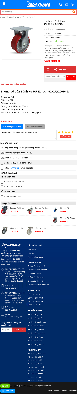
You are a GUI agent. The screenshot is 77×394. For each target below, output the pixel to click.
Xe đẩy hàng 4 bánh (36, 318)
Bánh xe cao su (34, 294)
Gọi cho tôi (71, 78)
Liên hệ (31, 253)
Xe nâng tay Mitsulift (36, 370)
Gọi (5, 386)
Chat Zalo (7, 391)
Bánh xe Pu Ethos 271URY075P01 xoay (17, 208)
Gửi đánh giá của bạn (12, 127)
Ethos (58, 37)
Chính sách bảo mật (36, 277)
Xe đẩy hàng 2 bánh (36, 314)
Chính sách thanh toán (37, 266)
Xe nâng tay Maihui (35, 364)
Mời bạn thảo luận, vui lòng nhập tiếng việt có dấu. (29, 135)
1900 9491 (15, 168)
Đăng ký (19, 330)
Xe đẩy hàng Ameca (36, 326)
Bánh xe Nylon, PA (35, 301)
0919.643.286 (10, 197)
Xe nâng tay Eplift (35, 360)
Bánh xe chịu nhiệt (35, 298)
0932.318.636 (11, 187)
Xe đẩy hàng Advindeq (37, 322)
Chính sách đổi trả (35, 273)
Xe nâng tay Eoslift (35, 357)
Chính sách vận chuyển (37, 270)
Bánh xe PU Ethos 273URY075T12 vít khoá (42, 208)
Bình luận (60, 30)
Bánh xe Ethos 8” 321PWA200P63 (41, 228)
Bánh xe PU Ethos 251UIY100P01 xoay (17, 228)
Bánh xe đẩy (15, 17)
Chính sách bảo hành (36, 281)
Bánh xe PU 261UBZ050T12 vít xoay (67, 208)
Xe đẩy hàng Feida (35, 337)
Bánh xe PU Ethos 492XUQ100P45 (67, 218)
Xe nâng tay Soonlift (36, 380)
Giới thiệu (32, 249)
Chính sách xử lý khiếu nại (38, 285)
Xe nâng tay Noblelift (36, 374)
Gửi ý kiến (66, 136)
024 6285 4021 (11, 288)
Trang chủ (4, 17)
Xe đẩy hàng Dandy (36, 329)
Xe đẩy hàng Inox (35, 341)
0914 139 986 (12, 182)
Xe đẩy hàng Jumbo (36, 344)
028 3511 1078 (11, 310)
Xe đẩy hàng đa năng (36, 333)
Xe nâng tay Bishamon (37, 353)
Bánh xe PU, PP (28, 17)
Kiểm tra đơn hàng (35, 257)
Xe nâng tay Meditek (36, 367)
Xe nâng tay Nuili (35, 377)
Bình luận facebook (35, 127)
